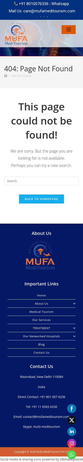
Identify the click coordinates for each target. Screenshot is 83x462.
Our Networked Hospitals (49, 336)
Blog (41, 344)
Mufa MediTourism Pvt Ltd (52, 452)
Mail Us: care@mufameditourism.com (42, 11)
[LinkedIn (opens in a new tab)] (47, 17)
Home (41, 295)
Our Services (41, 320)
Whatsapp (60, 3)
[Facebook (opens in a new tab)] (40, 17)
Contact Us (42, 353)
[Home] (5, 76)
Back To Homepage (41, 199)
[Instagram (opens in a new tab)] (44, 17)
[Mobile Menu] (69, 29)
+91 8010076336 (33, 3)
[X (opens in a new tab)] (37, 17)
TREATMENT (54, 328)
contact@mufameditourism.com (46, 417)
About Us (55, 303)
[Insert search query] (41, 181)
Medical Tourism (41, 312)
